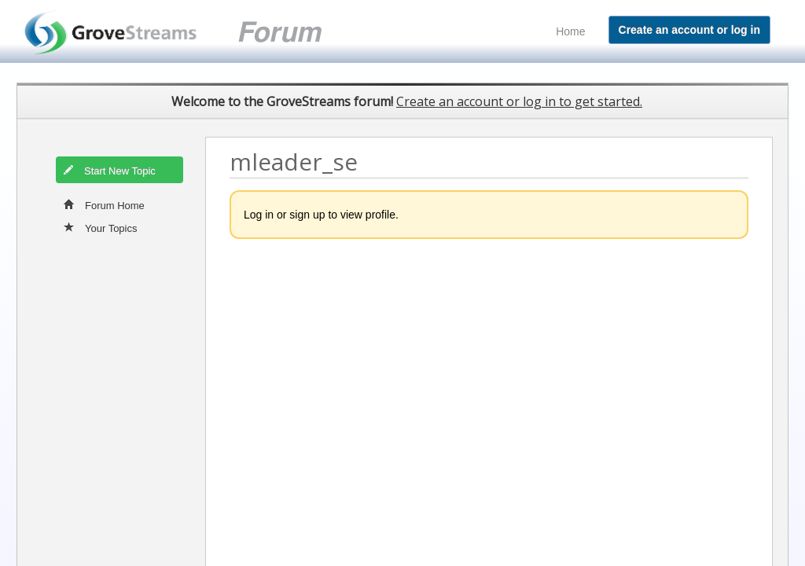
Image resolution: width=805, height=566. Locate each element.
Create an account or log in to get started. (519, 101)
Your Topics (101, 227)
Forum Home (104, 204)
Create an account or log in (689, 30)
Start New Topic (109, 170)
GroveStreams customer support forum (191, 31)
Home (570, 31)
